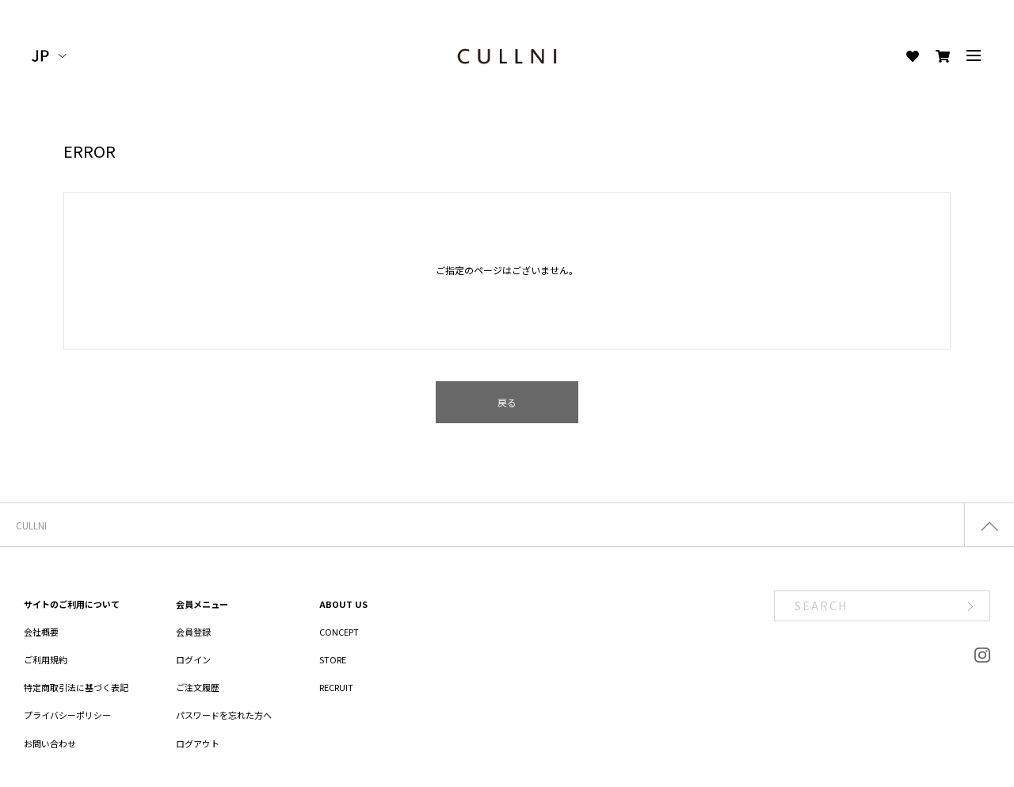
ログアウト (197, 743)
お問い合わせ (50, 743)
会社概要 (41, 631)
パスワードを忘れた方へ (224, 715)
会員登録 (193, 631)
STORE (332, 659)
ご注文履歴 (197, 687)
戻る (507, 402)
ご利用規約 (45, 659)
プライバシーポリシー (67, 715)
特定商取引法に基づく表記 (76, 687)
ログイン (193, 659)
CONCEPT (339, 631)
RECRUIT (336, 687)
